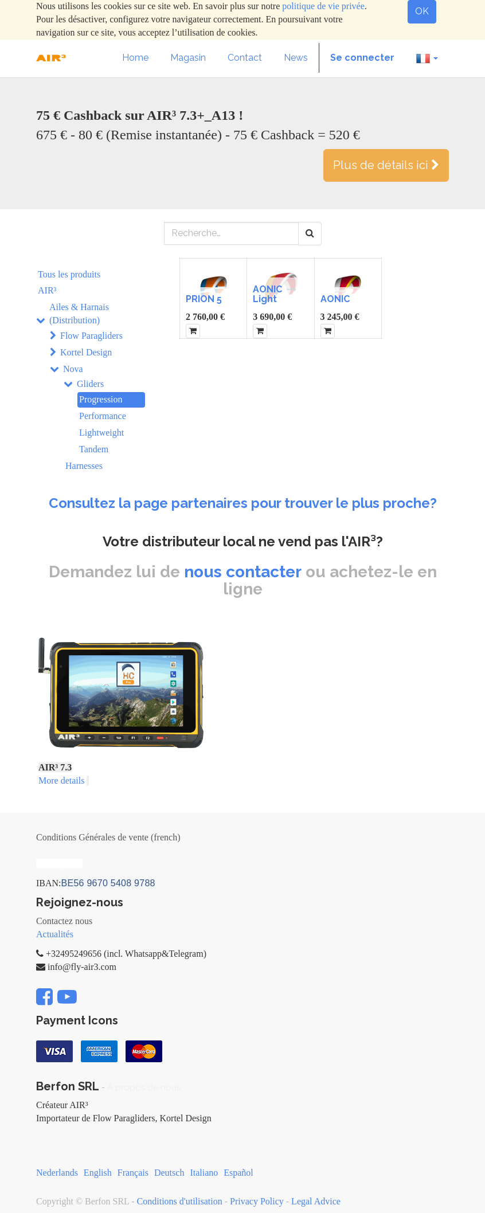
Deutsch (169, 1172)
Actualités (54, 934)
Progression (101, 399)
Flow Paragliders (91, 336)
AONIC (335, 299)
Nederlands (57, 1172)
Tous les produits (69, 274)
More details (61, 780)
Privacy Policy (257, 1201)
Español (238, 1172)
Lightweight (101, 432)
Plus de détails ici (386, 165)
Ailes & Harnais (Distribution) (79, 313)
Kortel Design (86, 352)
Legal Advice (316, 1201)
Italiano (204, 1172)
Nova (73, 369)
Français (133, 1172)
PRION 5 (204, 299)
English (98, 1172)
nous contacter (243, 571)
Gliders (90, 384)
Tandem (93, 449)
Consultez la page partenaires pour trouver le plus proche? (243, 503)
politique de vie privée (323, 6)
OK (422, 11)
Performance (102, 416)
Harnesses (84, 466)
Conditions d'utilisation (179, 1201)
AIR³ (47, 290)
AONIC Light (267, 294)
